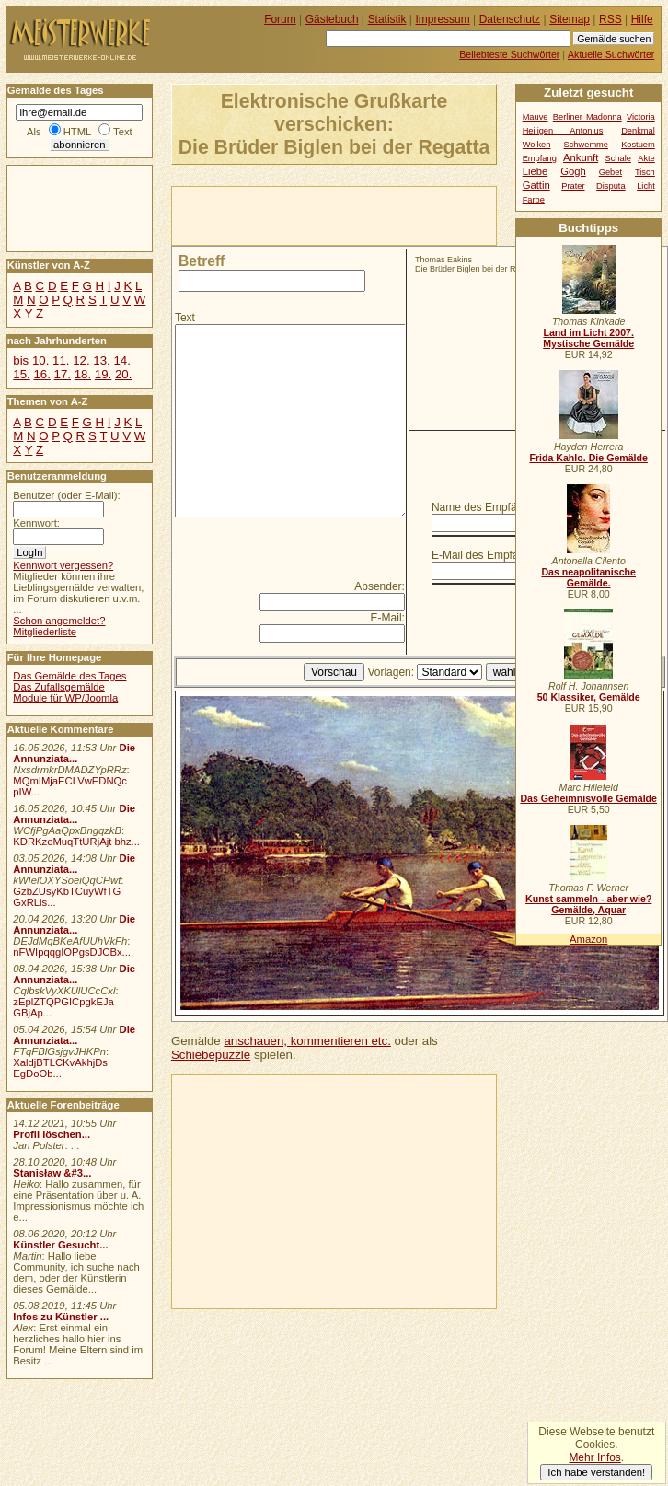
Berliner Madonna (587, 117)
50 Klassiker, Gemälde (588, 696)
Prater (572, 186)
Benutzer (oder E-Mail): (66, 495)
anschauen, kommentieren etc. (307, 1041)
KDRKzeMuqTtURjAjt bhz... (76, 841)
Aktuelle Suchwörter (611, 54)
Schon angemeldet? (59, 620)
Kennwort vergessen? (63, 565)
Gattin (536, 185)
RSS (610, 19)
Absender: (379, 586)
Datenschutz (509, 19)
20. (123, 374)
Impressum (443, 19)
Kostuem (638, 144)
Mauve (535, 117)
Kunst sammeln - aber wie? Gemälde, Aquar (588, 904)
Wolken (537, 144)
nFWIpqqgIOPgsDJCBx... (72, 952)
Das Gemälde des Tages (69, 675)
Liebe (535, 171)
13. (101, 360)
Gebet (610, 172)
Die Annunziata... (74, 753)
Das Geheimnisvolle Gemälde (588, 798)
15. (21, 374)
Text (185, 317)
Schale (618, 158)
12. (81, 360)
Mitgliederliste (44, 631)
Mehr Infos (594, 1457)
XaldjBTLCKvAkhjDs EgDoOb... (60, 1068)
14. (121, 360)
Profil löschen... (51, 1134)
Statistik (387, 19)
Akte (646, 158)
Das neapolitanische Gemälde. (588, 577)
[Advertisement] (302, 214)
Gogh (573, 171)
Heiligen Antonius (563, 130)
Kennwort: (36, 522)
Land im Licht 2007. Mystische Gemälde (588, 338)
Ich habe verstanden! (596, 1472)
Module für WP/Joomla (65, 697)
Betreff (202, 261)
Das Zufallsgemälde (59, 686)
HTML (77, 131)
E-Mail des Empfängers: (490, 555)
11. (60, 360)
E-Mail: (388, 617)
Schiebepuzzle (210, 1055)
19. (103, 374)
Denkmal (638, 130)
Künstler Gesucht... (60, 1244)
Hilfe (642, 19)
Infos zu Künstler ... (61, 1316)
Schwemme (586, 144)
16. (41, 374)
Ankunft (580, 157)
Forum (280, 19)
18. (83, 374)
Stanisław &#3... (52, 1172)
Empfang (540, 158)
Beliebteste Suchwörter (509, 54)
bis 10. (31, 360)
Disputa (610, 186)
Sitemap (569, 19)
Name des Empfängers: (489, 507)
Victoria (641, 117)
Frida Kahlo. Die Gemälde (588, 457)
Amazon (588, 939)
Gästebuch (332, 19)
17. (62, 374)
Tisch (645, 172)
